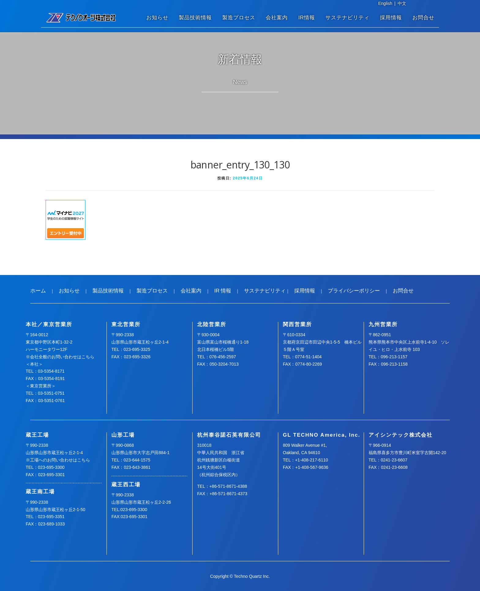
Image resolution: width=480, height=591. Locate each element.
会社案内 (277, 18)
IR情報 (306, 18)
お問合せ (423, 18)
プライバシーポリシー (354, 291)
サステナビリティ (347, 18)
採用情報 (391, 18)
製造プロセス (238, 18)
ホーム (38, 291)
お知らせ (157, 18)
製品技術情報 (195, 18)
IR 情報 (222, 291)
